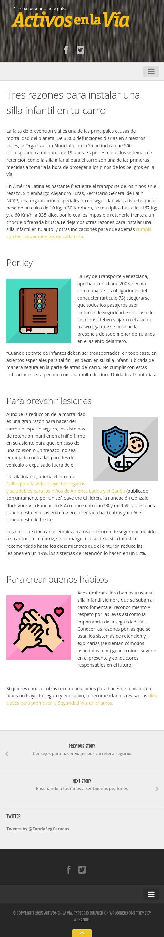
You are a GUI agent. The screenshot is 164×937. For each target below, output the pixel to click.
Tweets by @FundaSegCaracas (37, 829)
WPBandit (81, 919)
